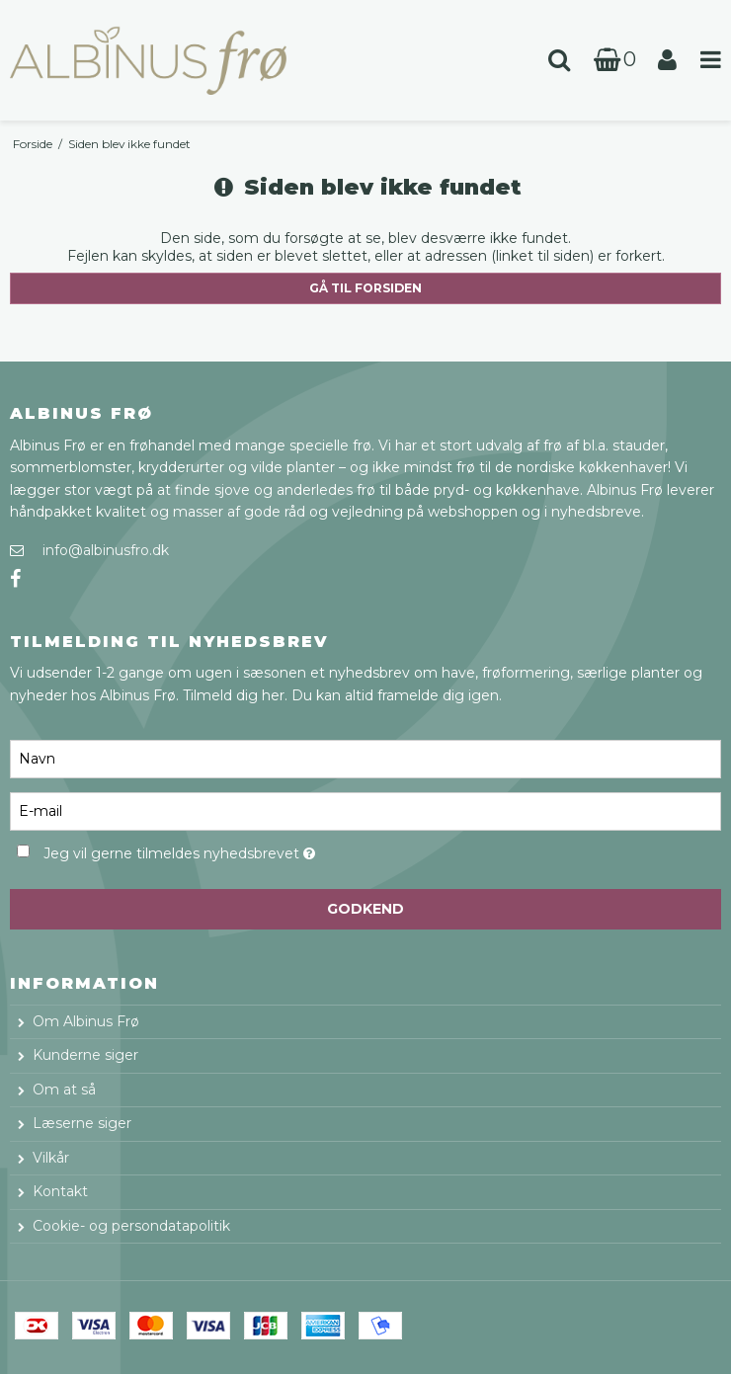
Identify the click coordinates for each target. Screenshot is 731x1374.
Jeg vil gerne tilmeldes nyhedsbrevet (227, 850)
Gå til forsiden (365, 288)
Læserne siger (82, 1123)
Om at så (64, 1089)
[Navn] (365, 758)
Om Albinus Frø (86, 1021)
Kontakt (60, 1191)
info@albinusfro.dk (105, 550)
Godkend (365, 909)
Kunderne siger (85, 1055)
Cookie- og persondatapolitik (131, 1226)
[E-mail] (365, 810)
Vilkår (51, 1158)
